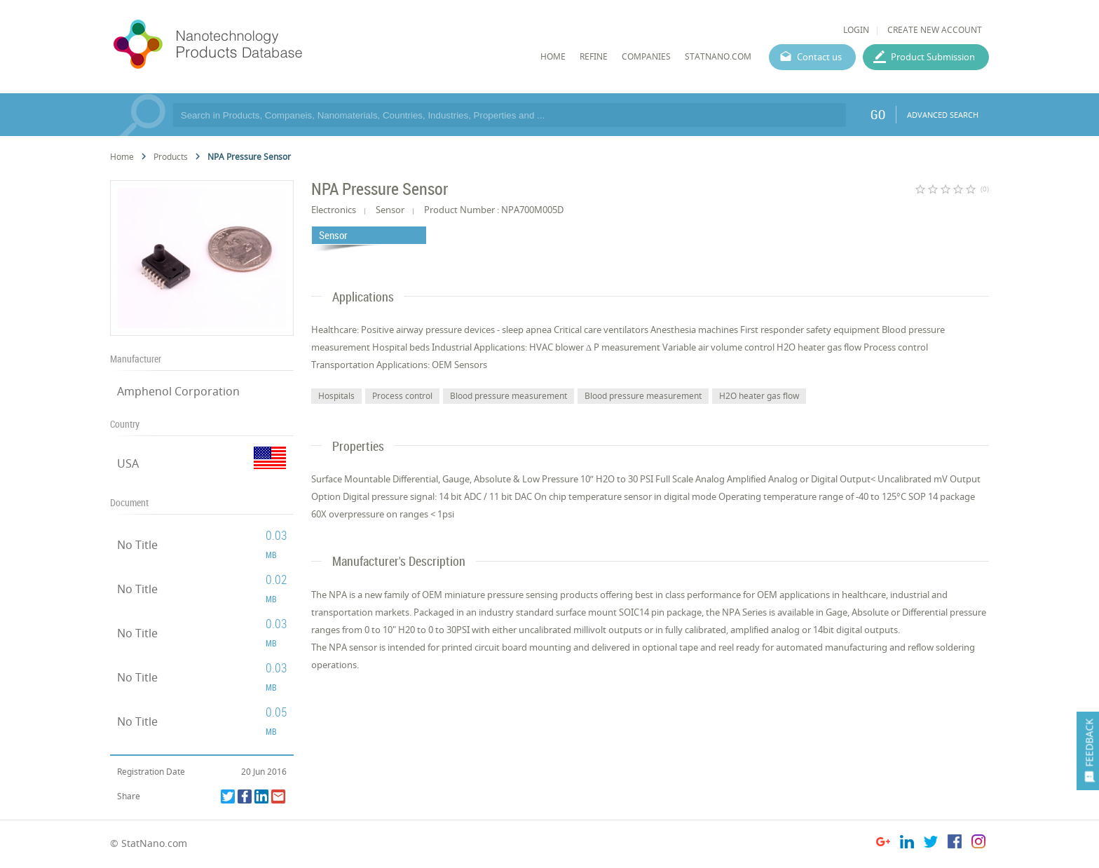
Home (122, 157)
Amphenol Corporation (178, 391)
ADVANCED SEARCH (942, 114)
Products (170, 157)
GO (878, 114)
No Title (137, 544)
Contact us (819, 56)
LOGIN (856, 30)
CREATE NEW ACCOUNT (934, 30)
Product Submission (933, 56)
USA (128, 463)
